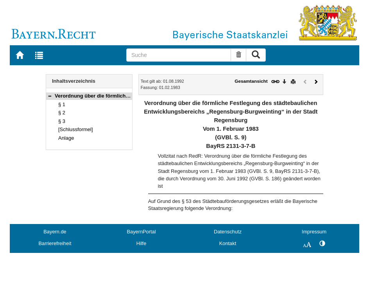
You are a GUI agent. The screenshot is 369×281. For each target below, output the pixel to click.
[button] (50, 96)
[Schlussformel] (75, 129)
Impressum (314, 232)
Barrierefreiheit (55, 243)
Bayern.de (54, 232)
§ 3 (61, 121)
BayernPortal (141, 232)
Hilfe (141, 243)
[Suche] (178, 55)
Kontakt (227, 243)
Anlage (66, 138)
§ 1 (61, 104)
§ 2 (61, 113)
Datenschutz (228, 232)
